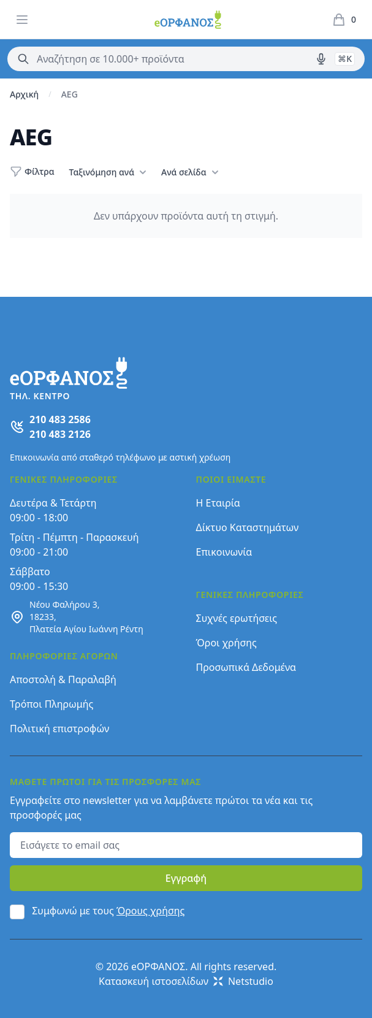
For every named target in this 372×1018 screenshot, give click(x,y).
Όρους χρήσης (150, 910)
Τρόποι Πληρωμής (51, 704)
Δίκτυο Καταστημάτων (247, 527)
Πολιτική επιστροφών (59, 728)
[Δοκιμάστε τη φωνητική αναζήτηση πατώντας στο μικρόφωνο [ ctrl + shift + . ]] (321, 59)
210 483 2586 (60, 419)
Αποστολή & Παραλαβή (63, 679)
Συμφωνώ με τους (108, 910)
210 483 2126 (60, 434)
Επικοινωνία (224, 552)
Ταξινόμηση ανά (107, 172)
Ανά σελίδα (189, 172)
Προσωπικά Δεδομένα (246, 667)
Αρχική (24, 94)
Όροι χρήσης (226, 642)
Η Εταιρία (218, 503)
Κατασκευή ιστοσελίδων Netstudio (186, 981)
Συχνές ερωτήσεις (237, 618)
